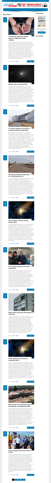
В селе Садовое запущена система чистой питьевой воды (19, 267)
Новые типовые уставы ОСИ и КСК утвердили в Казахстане (20, 313)
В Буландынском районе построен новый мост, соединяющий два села (18, 175)
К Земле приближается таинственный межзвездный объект (18, 359)
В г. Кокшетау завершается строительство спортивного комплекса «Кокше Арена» (19, 129)
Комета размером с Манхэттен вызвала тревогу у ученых (18, 221)
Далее (23, 479)
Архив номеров (42, 32)
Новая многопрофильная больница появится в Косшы (19, 451)
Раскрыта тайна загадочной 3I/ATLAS (17, 84)
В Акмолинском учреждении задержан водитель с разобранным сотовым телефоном (18, 38)
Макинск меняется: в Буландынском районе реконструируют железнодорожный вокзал (19, 405)
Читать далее (30, 61)
